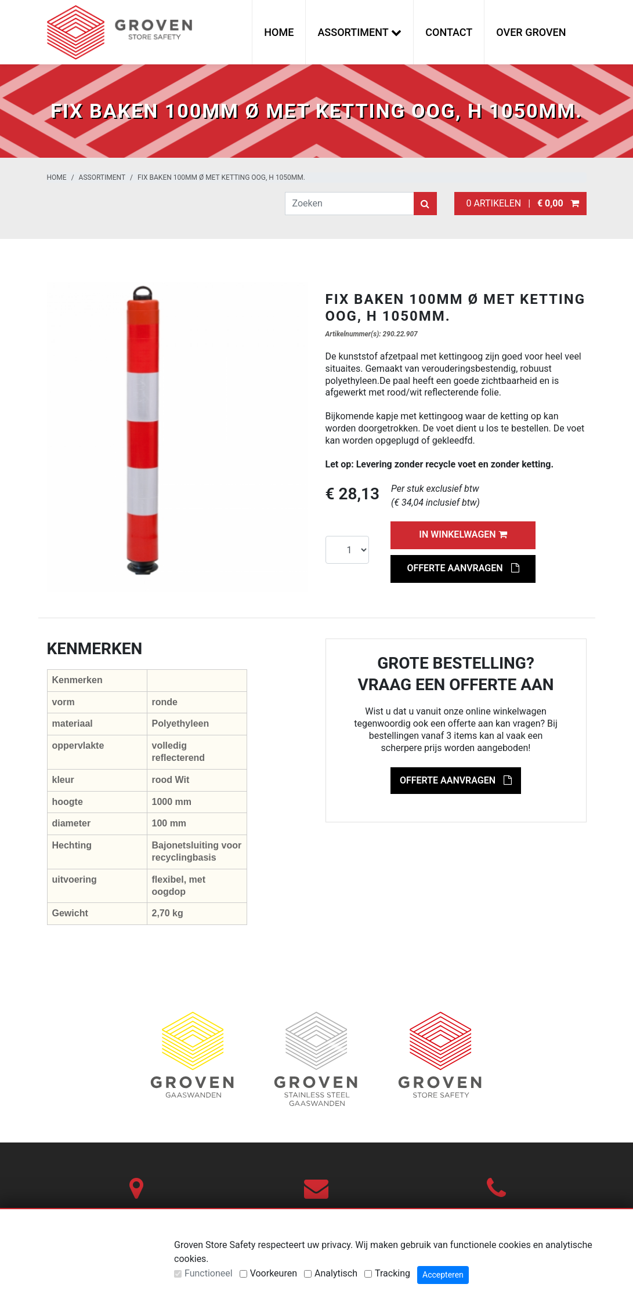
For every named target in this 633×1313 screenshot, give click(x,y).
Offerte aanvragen (463, 568)
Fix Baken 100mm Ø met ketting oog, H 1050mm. (221, 177)
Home (279, 32)
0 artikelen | (520, 203)
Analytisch (335, 1273)
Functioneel (209, 1273)
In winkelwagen (463, 534)
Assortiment (102, 177)
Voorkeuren (273, 1273)
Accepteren (443, 1274)
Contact (448, 32)
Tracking (392, 1273)
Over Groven (531, 32)
